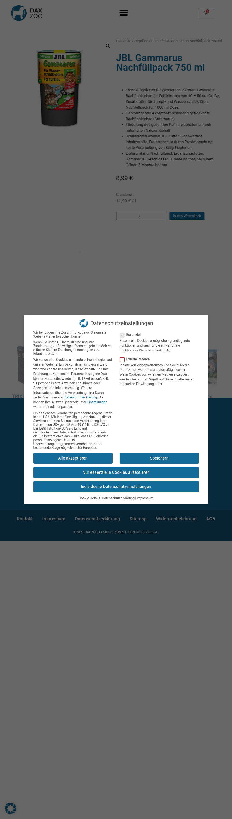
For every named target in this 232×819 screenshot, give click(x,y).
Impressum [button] (145, 498)
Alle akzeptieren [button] (73, 458)
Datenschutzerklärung (80, 397)
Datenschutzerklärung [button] (118, 498)
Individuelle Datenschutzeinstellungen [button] (116, 486)
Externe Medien (136, 359)
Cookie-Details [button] (89, 498)
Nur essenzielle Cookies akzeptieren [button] (115, 472)
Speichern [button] (159, 458)
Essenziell (132, 335)
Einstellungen (97, 402)
